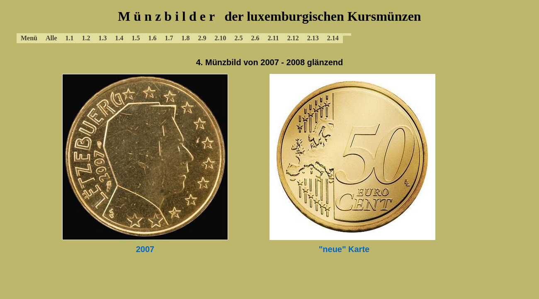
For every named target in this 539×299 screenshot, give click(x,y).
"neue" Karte (344, 249)
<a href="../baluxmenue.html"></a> (269, 25)
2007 (145, 249)
